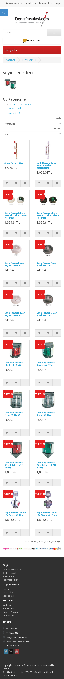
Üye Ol (45, 3)
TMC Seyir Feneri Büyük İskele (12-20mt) (13, 465)
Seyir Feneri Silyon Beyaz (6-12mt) (14, 314)
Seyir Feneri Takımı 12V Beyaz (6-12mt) (15, 513)
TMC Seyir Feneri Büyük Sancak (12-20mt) (47, 465)
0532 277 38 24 (14, 3)
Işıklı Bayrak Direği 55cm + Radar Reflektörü (47, 165)
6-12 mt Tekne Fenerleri (20, 104)
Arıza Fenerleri (16, 108)
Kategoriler (11, 50)
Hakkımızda (8, 576)
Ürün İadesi (8, 592)
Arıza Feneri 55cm (14, 162)
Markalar (7, 605)
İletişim (6, 589)
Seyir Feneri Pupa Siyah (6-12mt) (46, 264)
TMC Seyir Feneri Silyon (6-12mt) (46, 413)
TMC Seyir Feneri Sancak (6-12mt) (46, 364)
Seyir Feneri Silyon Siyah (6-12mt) (47, 314)
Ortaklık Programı (11, 612)
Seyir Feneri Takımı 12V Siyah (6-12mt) (47, 513)
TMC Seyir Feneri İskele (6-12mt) (13, 364)
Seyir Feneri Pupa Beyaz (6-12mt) (14, 264)
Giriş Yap (55, 3)
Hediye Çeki (8, 608)
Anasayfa (10, 59)
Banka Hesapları (10, 573)
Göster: (57, 128)
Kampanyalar (9, 615)
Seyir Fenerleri (29, 59)
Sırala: (58, 118)
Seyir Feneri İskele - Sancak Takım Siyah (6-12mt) (48, 215)
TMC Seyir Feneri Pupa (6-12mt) (13, 413)
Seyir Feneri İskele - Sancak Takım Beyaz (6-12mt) (15, 215)
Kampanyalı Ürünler (12, 569)
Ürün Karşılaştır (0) (11, 113)
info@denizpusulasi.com (16, 637)
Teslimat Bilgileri (10, 579)
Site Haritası (8, 595)
